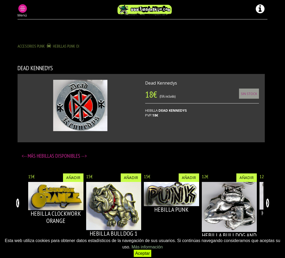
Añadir (73, 177)
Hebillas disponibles (59, 155)
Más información (147, 247)
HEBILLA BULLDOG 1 (113, 233)
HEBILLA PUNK (171, 209)
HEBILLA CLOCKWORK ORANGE (56, 216)
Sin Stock (249, 93)
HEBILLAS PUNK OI (66, 46)
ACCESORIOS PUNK (31, 46)
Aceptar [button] (142, 253)
